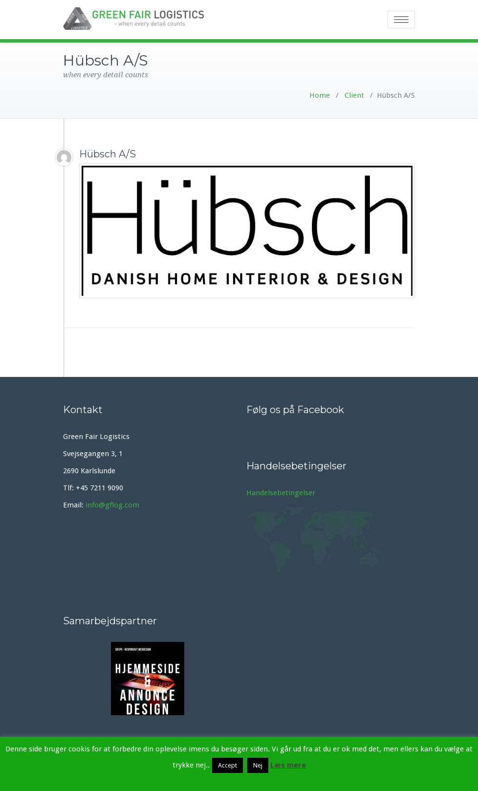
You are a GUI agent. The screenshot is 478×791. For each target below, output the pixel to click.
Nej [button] (257, 765)
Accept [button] (227, 765)
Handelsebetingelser (280, 492)
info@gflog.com (112, 505)
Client (353, 95)
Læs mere (288, 765)
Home (319, 95)
